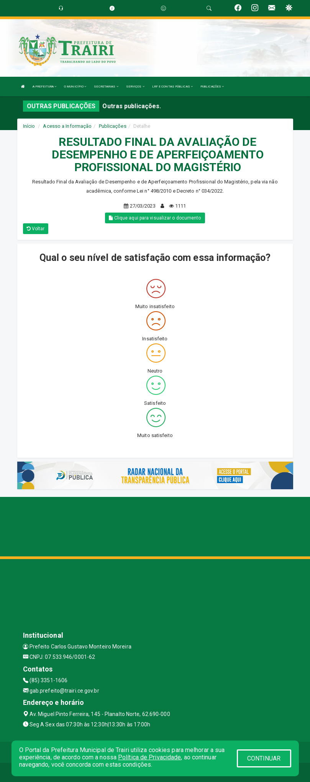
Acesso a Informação (67, 126)
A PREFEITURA (44, 86)
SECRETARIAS (106, 86)
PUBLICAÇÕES (212, 86)
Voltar (36, 228)
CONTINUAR (264, 758)
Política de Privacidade (149, 757)
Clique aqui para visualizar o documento (155, 218)
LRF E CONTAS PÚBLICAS (172, 86)
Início (29, 126)
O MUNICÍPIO (75, 86)
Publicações (112, 126)
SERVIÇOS (135, 86)
